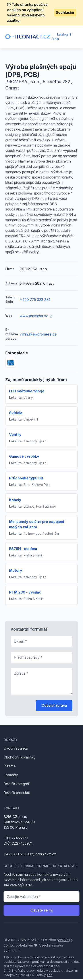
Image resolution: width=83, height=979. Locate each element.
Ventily (15, 434)
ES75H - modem (23, 548)
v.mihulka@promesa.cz (38, 334)
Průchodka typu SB (26, 478)
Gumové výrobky (24, 456)
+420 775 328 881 (35, 299)
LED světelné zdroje (26, 391)
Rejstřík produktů (17, 792)
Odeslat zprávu (54, 705)
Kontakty (11, 775)
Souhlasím (65, 12)
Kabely (15, 500)
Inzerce (10, 766)
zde (49, 975)
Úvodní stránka (16, 748)
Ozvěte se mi (42, 910)
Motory (15, 570)
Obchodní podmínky (19, 757)
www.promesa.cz (36, 316)
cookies (9, 961)
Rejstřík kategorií (16, 784)
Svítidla (15, 413)
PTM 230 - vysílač (25, 592)
